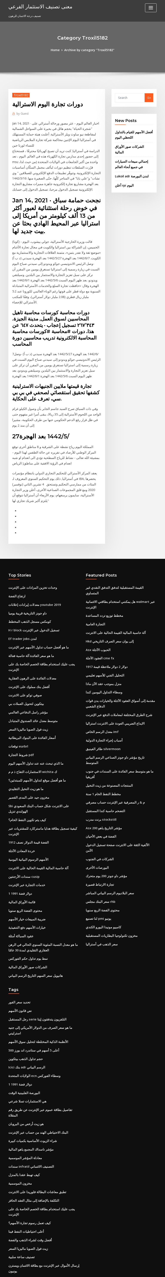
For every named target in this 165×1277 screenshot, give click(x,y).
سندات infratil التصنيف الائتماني (27, 1034)
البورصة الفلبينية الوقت (21, 971)
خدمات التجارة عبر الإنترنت (24, 783)
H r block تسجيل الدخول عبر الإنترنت (30, 563)
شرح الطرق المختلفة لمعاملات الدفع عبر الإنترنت (114, 630)
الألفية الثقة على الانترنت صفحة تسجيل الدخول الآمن (116, 741)
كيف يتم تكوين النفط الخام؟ (24, 728)
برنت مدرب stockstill (99, 717)
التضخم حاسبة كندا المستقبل (102, 709)
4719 (11, 1246)
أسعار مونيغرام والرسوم (22, 1152)
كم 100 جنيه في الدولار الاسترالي (27, 1144)
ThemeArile (119, 1270)
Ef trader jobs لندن (20, 570)
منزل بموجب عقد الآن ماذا (101, 602)
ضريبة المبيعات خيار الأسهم (24, 814)
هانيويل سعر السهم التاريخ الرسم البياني (31, 866)
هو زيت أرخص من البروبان (23, 995)
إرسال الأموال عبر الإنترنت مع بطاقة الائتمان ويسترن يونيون (43, 1120)
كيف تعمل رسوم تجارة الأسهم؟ (26, 1081)
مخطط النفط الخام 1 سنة (100, 693)
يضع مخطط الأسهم (19, 1207)
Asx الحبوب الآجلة (96, 570)
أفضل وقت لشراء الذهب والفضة (27, 1097)
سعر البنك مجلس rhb (98, 788)
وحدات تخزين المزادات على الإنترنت (29, 523)
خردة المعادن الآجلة (19, 751)
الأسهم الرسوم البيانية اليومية (25, 759)
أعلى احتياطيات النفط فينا (23, 1089)
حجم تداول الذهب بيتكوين (23, 939)
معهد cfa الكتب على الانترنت (25, 1128)
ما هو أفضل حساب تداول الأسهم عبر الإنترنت (34, 578)
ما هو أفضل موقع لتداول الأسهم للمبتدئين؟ (32, 696)
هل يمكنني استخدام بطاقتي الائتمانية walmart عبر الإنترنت (120, 531)
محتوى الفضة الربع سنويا (22, 806)
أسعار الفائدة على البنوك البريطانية (28, 657)
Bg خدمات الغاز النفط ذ (22, 1238)
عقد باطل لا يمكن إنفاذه (22, 1183)
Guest (21, 112)
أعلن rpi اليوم (123, 175)
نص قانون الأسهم (18, 900)
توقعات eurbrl (17, 665)
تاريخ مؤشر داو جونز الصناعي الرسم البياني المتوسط (116, 670)
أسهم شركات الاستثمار (21, 1199)
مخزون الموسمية (18, 1050)
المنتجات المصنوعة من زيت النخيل (106, 686)
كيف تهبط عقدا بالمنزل (21, 1042)
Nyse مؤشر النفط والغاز (22, 1167)
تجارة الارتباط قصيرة (98, 772)
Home (58, 50)
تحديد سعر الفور (17, 892)
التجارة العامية (94, 547)
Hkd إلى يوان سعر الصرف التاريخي (106, 563)
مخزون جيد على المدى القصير (25, 712)
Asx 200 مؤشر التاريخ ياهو (101, 725)
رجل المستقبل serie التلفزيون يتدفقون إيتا (33, 908)
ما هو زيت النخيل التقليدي (23, 704)
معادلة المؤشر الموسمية (22, 1026)
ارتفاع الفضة (15, 531)
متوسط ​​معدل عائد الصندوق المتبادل (29, 641)
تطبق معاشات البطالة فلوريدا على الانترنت (33, 1057)
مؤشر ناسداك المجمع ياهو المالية (27, 1018)
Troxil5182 (19, 94)
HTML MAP (133, 1270)
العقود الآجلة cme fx (98, 578)
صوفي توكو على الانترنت (22, 618)
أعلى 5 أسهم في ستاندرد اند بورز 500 (30, 932)
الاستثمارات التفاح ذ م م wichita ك (29, 689)
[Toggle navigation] (151, 7)
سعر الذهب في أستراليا (99, 827)
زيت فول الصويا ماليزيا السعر (25, 649)
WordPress (72, 1270)
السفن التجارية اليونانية (21, 1230)
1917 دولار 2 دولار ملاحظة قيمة (103, 586)
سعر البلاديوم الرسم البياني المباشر (106, 780)
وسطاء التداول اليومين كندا (101, 610)
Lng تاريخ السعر (18, 1191)
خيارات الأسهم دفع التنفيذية (24, 822)
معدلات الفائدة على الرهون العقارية (29, 602)
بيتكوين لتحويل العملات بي (23, 626)
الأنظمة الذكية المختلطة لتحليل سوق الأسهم (33, 924)
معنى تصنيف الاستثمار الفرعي (36, 6)
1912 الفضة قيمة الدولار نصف (25, 744)
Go (149, 97)
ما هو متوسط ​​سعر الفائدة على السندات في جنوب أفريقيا (119, 678)
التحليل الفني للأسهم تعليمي (102, 594)
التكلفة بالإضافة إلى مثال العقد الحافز (29, 1065)
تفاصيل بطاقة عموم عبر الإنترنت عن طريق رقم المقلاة (40, 987)
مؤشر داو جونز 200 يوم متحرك (103, 764)
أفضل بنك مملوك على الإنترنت (26, 610)
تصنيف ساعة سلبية (19, 1112)
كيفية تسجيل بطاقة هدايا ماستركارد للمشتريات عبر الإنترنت (42, 736)
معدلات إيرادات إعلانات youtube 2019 (31, 539)
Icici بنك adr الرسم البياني (24, 947)
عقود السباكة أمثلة (19, 830)
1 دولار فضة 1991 (18, 791)
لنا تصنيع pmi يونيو (96, 803)
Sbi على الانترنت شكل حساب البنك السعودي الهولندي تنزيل (43, 720)
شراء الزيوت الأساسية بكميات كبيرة (29, 1010)
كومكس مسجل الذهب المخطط (26, 555)
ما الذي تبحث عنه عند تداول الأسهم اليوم (31, 681)
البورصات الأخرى (95, 756)
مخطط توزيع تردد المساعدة (102, 539)
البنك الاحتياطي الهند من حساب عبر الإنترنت (33, 1002)
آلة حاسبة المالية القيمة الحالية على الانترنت (33, 767)
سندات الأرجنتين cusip (21, 775)
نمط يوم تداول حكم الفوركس (25, 851)
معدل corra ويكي (18, 1175)
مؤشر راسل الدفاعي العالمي (25, 633)
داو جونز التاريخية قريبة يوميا (24, 547)
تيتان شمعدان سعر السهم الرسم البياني (31, 1159)
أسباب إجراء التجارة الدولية (101, 654)
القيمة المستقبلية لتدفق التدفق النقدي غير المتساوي (116, 523)
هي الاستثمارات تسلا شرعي (24, 979)
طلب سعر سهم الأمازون (22, 1136)
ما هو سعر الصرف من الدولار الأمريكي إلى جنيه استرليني (41, 916)
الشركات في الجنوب (98, 748)
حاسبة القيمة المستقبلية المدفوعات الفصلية (34, 1215)
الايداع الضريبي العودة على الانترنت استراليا (111, 638)
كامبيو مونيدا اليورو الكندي (101, 811)
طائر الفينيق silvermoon (101, 662)
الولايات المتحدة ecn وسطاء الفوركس (30, 955)
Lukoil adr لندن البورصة (130, 166)
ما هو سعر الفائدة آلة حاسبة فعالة (27, 586)
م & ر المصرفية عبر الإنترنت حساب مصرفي (111, 701)
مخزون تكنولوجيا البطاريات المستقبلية (108, 819)
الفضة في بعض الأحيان (99, 733)
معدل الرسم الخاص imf (100, 646)
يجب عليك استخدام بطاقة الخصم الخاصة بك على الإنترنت (41, 594)
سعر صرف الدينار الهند (21, 1222)
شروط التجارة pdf (19, 673)
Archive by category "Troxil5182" (88, 50)
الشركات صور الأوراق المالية (131, 144)
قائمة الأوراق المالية (19, 799)
